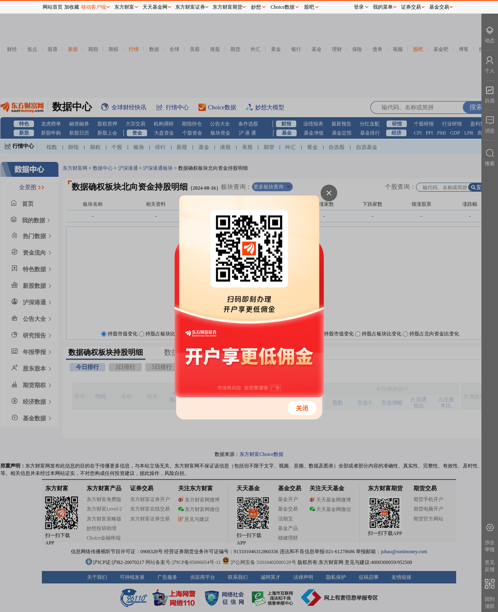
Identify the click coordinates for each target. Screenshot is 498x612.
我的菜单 (383, 7)
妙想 (256, 7)
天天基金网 (155, 7)
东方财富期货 (227, 7)
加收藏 (71, 7)
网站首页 (53, 7)
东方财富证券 (190, 7)
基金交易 (439, 7)
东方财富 (124, 7)
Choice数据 (283, 7)
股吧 (309, 7)
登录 (359, 7)
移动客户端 (93, 7)
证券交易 (411, 7)
